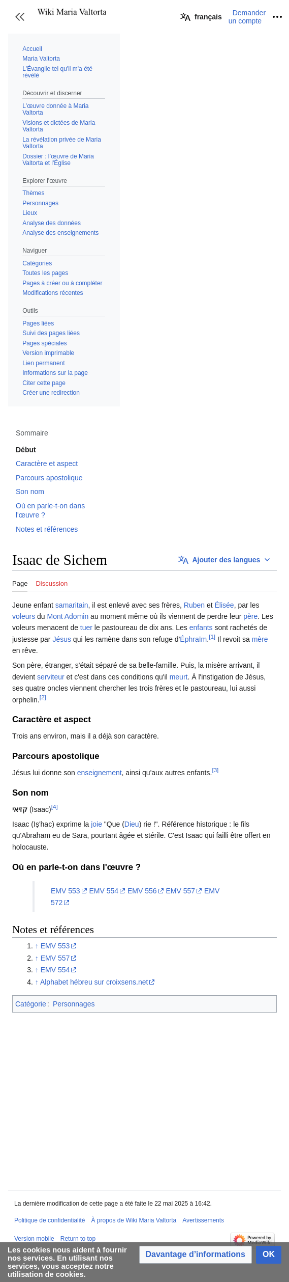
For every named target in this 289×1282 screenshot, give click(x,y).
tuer (86, 627)
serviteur (51, 677)
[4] (54, 806)
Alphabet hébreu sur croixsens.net (94, 982)
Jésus (61, 639)
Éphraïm (193, 639)
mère (260, 639)
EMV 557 (180, 891)
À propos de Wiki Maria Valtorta (133, 1220)
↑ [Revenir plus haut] (37, 946)
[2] (43, 697)
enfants (201, 627)
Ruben (194, 605)
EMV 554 (103, 891)
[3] (215, 770)
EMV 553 (65, 891)
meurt (179, 677)
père (250, 616)
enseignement (99, 773)
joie (96, 824)
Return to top (77, 1238)
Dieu (131, 824)
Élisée (224, 605)
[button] (19, 17)
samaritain (71, 605)
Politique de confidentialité (49, 1220)
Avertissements (203, 1220)
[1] (212, 636)
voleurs (23, 616)
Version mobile (34, 1238)
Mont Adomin (68, 616)
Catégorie (30, 1004)
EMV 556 (142, 891)
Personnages (74, 1004)
